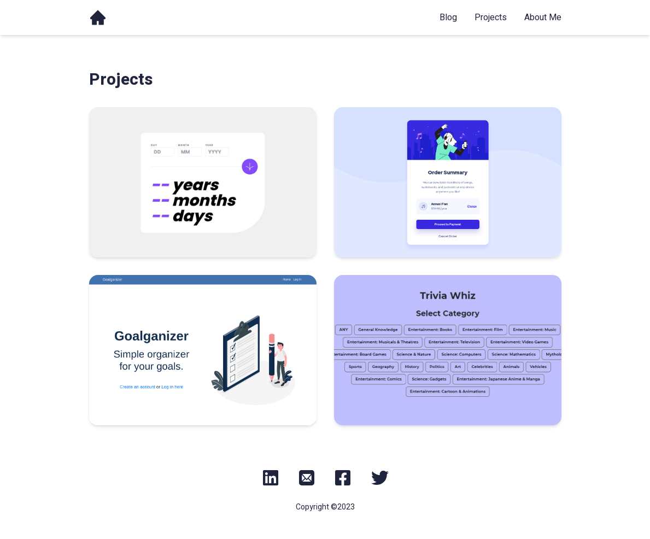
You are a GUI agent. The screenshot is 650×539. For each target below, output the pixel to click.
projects (491, 17)
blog (448, 17)
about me (542, 17)
